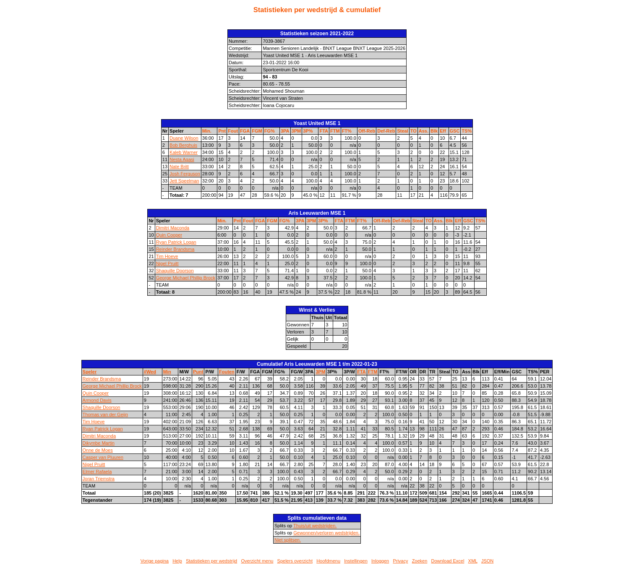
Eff (443, 130)
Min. (206, 130)
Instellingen (356, 560)
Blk (434, 130)
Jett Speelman (184, 180)
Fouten (227, 371)
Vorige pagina (155, 560)
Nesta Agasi (182, 159)
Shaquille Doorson (175, 270)
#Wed (150, 371)
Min (167, 371)
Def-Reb (386, 130)
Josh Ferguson (185, 173)
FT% (347, 130)
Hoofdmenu (328, 560)
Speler (90, 371)
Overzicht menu (257, 560)
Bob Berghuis (183, 145)
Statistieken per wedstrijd (211, 560)
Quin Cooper (169, 234)
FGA (245, 130)
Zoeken (420, 560)
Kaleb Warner (184, 152)
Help (177, 560)
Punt (198, 371)
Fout (233, 130)
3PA (285, 130)
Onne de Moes (98, 450)
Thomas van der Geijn (105, 414)
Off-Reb (366, 130)
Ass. (423, 130)
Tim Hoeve (167, 256)
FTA (323, 130)
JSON (487, 560)
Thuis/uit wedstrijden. (315, 525)
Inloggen (380, 560)
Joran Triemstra (99, 478)
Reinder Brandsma (175, 249)
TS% (467, 130)
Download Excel (447, 560)
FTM (335, 130)
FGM (257, 130)
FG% (269, 130)
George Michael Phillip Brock (185, 277)
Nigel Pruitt (167, 263)
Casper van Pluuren (103, 457)
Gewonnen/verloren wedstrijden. (326, 532)
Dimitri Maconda (172, 227)
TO (413, 130)
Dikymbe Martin (99, 443)
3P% (308, 130)
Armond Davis (97, 400)
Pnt (222, 130)
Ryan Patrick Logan (176, 242)
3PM (296, 130)
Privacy (400, 560)
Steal (402, 130)
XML (472, 560)
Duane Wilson (184, 138)
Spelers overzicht (295, 560)
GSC (455, 130)
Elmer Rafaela (97, 471)
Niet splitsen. (287, 539)
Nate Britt (179, 166)
